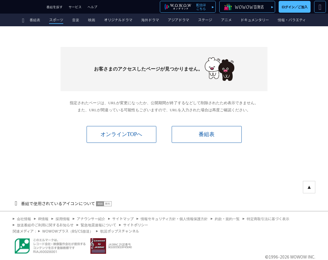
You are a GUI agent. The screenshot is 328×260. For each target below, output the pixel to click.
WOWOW (21, 7)
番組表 (207, 134)
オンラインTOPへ (121, 134)
